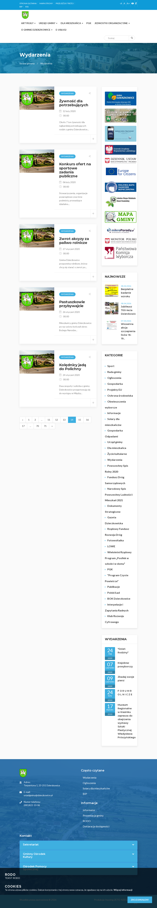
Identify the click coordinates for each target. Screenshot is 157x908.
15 (79, 419)
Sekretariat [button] (31, 844)
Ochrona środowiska (120, 395)
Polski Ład (113, 592)
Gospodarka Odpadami (114, 433)
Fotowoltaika (115, 540)
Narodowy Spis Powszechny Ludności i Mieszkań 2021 (119, 494)
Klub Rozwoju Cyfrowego (114, 618)
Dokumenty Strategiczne (113, 508)
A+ (128, 3)
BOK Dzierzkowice (118, 598)
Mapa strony (46, 3)
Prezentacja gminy (93, 815)
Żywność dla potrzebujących (73, 103)
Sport (110, 365)
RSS (27, 6)
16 (87, 419)
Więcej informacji (123, 889)
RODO (86, 820)
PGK (110, 569)
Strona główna (28, 3)
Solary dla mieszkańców (113, 421)
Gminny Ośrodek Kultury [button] (34, 855)
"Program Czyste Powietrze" (116, 578)
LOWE (111, 546)
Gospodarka (115, 383)
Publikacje (113, 586)
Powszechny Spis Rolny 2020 (116, 468)
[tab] (78, 845)
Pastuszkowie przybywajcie (72, 304)
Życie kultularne (117, 453)
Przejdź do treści (65, 3)
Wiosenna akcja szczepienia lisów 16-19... (128, 331)
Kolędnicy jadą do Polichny (72, 367)
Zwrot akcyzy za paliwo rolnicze (74, 241)
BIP (21, 6)
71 (45, 426)
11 (49, 419)
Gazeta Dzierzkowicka (114, 520)
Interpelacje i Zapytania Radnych (116, 607)
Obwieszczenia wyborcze (115, 404)
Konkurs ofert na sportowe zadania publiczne (75, 170)
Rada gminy (114, 371)
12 (56, 419)
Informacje (114, 413)
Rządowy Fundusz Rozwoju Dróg (117, 531)
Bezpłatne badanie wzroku (127, 293)
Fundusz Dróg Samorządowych (115, 480)
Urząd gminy (115, 441)
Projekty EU (114, 389)
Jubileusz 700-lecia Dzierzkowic (128, 310)
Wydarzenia (114, 459)
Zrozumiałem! (140, 899)
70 (37, 426)
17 (23, 426)
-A (121, 3)
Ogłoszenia (114, 377)
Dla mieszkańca (116, 447)
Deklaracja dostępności (95, 826)
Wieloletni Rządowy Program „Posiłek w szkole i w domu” (118, 558)
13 (64, 419)
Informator (88, 810)
